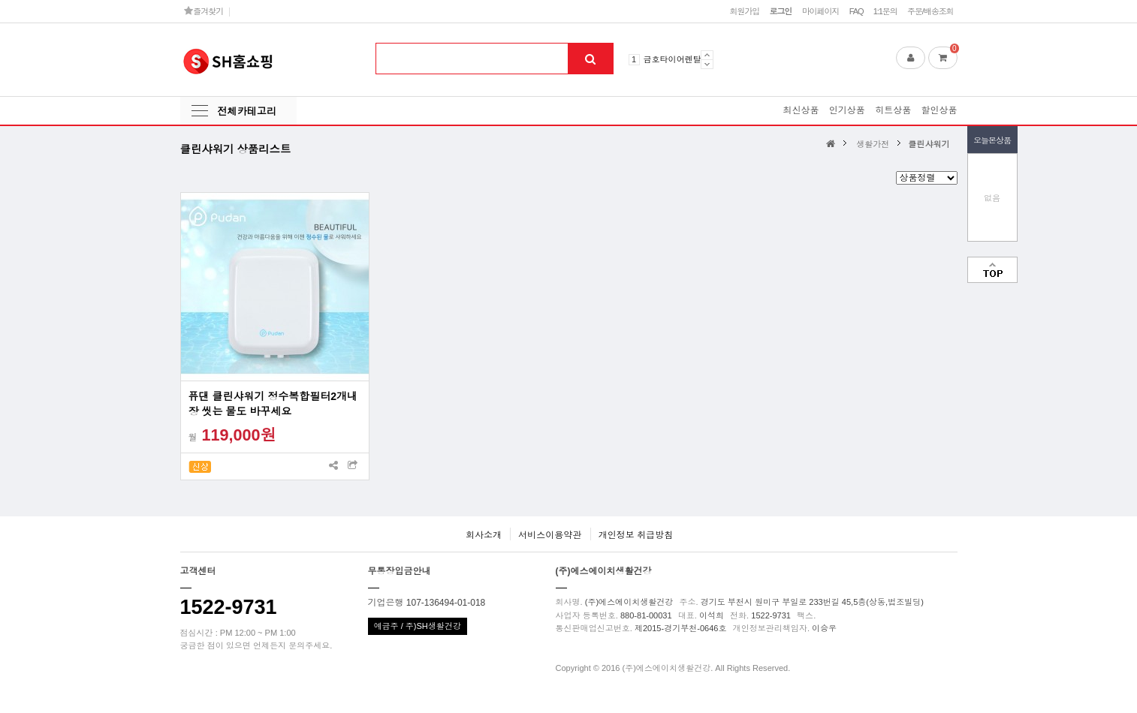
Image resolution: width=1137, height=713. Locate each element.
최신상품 (801, 110)
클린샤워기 (928, 144)
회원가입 (744, 11)
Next (707, 64)
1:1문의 (885, 11)
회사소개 (484, 535)
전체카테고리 (247, 111)
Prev (707, 54)
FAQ (856, 11)
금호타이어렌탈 (672, 59)
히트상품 (893, 110)
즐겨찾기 (204, 11)
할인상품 (939, 110)
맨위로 (992, 270)
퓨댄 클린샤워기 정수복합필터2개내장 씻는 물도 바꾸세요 (273, 403)
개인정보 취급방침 (636, 535)
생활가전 (872, 144)
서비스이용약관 (549, 535)
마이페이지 (821, 11)
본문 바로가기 (0, 0)
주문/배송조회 (930, 11)
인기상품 (847, 110)
